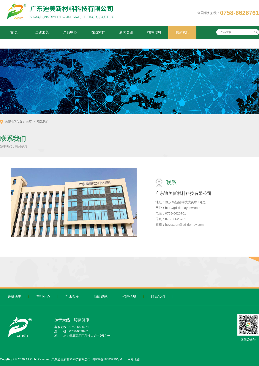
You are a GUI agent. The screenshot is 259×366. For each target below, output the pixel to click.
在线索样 (98, 32)
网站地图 (134, 359)
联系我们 (182, 32)
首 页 (14, 32)
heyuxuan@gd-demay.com (184, 224)
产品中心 (70, 32)
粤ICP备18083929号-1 (107, 359)
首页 (29, 121)
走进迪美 (42, 32)
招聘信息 (154, 32)
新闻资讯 (126, 32)
